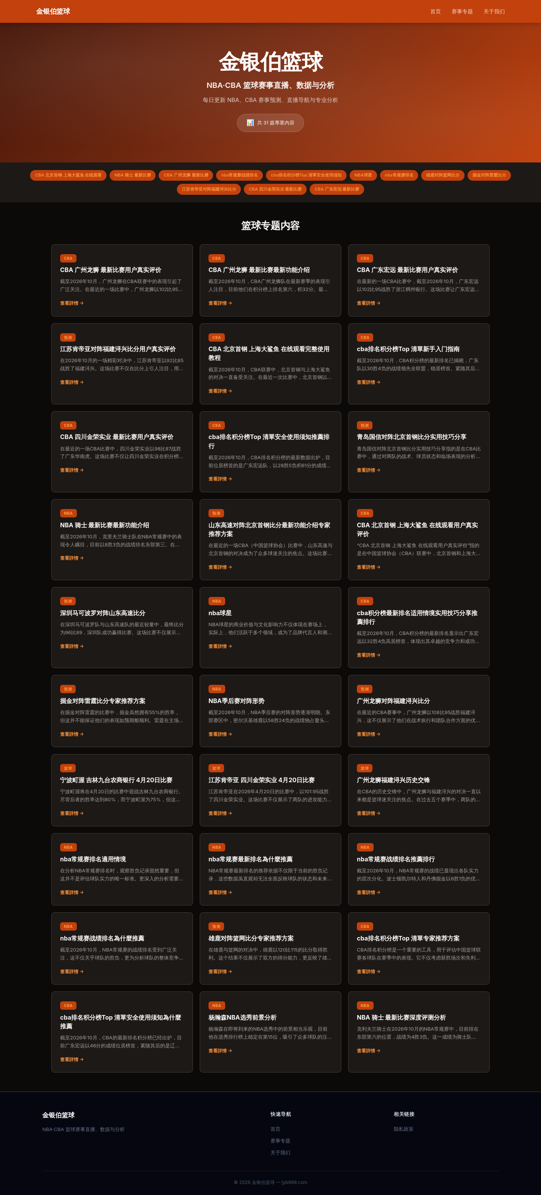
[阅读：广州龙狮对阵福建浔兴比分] (418, 714)
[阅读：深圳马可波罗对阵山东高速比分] (122, 626)
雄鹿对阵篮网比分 (487, 176)
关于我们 (494, 11)
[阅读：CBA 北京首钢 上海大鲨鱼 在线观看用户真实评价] (418, 543)
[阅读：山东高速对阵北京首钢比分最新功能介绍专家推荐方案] (270, 543)
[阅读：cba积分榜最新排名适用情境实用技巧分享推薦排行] (418, 631)
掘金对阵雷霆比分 (164, 192)
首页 (435, 11)
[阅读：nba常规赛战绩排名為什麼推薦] (122, 952)
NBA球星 (398, 176)
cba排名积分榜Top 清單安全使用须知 (335, 176)
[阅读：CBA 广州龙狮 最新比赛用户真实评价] (122, 284)
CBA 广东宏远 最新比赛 (370, 192)
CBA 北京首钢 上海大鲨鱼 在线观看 (71, 176)
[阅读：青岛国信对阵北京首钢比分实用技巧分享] (418, 451)
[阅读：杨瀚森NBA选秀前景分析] (270, 1031)
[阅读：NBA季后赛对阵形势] (270, 714)
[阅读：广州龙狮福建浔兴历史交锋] (418, 793)
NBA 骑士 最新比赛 (142, 176)
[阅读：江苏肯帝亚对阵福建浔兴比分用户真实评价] (122, 363)
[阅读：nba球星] (270, 626)
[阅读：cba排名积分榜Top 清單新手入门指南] (418, 363)
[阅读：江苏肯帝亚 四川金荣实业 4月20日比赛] (270, 793)
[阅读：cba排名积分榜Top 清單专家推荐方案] (418, 952)
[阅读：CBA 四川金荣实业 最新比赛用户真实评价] (122, 451)
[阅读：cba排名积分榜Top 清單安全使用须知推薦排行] (270, 455)
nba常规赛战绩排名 (261, 176)
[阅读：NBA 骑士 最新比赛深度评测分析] (418, 1031)
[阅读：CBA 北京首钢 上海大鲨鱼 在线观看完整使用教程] (270, 367)
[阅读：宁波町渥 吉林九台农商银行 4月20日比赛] (122, 793)
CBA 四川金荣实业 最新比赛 (302, 192)
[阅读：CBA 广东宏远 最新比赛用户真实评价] (418, 284)
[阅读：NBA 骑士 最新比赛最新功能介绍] (122, 538)
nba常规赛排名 (438, 176)
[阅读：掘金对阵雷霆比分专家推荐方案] (122, 714)
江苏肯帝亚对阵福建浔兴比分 (228, 192)
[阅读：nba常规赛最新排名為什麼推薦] (270, 873)
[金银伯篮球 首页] (53, 11)
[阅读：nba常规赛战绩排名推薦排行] (418, 873)
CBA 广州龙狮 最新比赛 (202, 176)
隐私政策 (404, 1129)
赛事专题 (462, 11)
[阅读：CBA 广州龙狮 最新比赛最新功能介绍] (270, 284)
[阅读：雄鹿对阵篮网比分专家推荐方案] (270, 952)
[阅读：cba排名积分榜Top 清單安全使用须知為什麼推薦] (122, 1035)
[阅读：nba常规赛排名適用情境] (122, 873)
